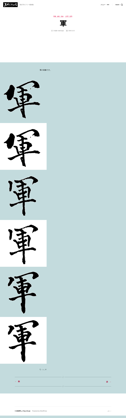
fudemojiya (61, 33)
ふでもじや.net (26, 413)
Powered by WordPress (40, 413)
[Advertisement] (63, 46)
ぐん (43, 372)
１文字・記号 (69, 19)
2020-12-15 (71, 33)
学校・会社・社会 (58, 19)
